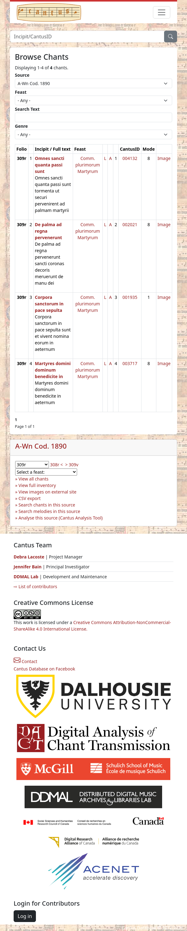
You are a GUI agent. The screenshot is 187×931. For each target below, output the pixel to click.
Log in (25, 916)
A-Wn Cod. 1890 (41, 446)
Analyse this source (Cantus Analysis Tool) (61, 518)
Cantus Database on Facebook (44, 669)
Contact (25, 661)
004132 (129, 158)
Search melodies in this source (49, 511)
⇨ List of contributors (35, 586)
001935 (129, 297)
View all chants (34, 479)
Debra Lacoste (29, 557)
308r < (56, 465)
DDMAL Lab (26, 577)
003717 (129, 363)
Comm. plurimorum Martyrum (88, 164)
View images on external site (47, 492)
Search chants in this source (47, 505)
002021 (129, 224)
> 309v (71, 465)
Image (164, 158)
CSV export (30, 498)
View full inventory (37, 485)
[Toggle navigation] (161, 12)
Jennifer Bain (28, 567)
